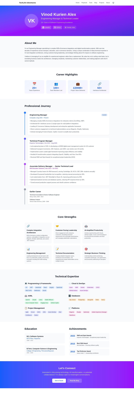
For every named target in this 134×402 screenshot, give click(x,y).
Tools (90, 2)
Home (77, 2)
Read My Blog (74, 380)
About (108, 2)
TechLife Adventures (27, 3)
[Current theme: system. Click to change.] (113, 2)
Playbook (84, 2)
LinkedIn (46, 27)
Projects (101, 2)
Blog (95, 2)
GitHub (57, 27)
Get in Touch (59, 380)
